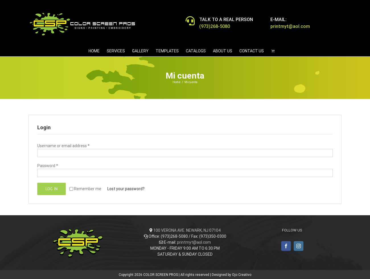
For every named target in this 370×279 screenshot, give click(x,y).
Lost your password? (126, 188)
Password (47, 165)
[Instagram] (298, 246)
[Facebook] (286, 246)
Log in (51, 188)
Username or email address (63, 145)
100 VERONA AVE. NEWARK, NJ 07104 (187, 230)
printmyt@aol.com (194, 242)
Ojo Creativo (241, 275)
